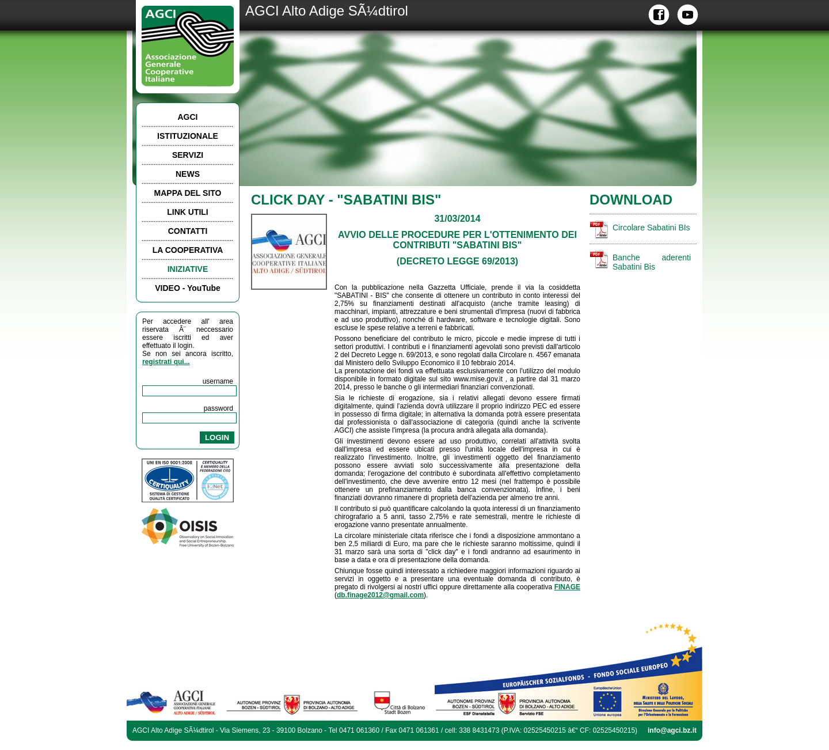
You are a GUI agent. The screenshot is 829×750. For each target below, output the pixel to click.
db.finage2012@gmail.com (380, 595)
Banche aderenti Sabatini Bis (652, 262)
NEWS (188, 174)
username (218, 381)
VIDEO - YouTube (187, 288)
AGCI (188, 117)
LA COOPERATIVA (188, 250)
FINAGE (567, 587)
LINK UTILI (187, 212)
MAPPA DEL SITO (188, 193)
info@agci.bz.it (672, 730)
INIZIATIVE (188, 269)
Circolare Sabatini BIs (651, 227)
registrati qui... (166, 362)
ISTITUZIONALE (187, 136)
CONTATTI (188, 231)
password (218, 408)
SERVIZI (187, 155)
